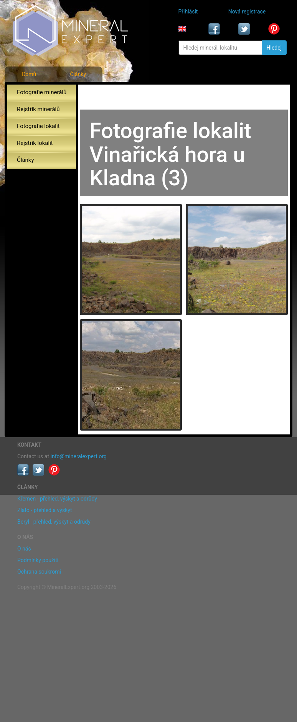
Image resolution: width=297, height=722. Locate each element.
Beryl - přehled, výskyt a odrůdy (54, 522)
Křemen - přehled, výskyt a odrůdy (57, 499)
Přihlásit (188, 11)
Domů (29, 74)
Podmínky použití (37, 560)
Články (78, 74)
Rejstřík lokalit (35, 143)
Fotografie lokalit (38, 126)
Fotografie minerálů (41, 92)
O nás (24, 549)
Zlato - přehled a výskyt (44, 510)
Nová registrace (247, 11)
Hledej (274, 48)
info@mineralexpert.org (79, 456)
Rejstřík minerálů (38, 109)
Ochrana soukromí (39, 572)
